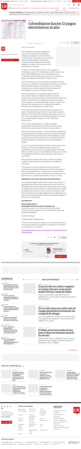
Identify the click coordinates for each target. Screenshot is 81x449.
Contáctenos (56, 416)
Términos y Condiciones (59, 420)
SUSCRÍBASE (76, 1)
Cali (20, 14)
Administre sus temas (8, 60)
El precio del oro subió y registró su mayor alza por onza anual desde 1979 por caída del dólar (56, 289)
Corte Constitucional (70, 12)
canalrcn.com (37, 444)
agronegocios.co (19, 442)
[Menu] (10, 8)
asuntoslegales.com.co (7, 442)
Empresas (20, 418)
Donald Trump (13, 14)
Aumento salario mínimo (57, 12)
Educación (42, 370)
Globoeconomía (44, 420)
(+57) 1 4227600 (5, 416)
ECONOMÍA (19, 8)
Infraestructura (32, 424)
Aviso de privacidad (58, 418)
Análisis (42, 409)
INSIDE (77, 8)
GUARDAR (75, 42)
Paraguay (14, 370)
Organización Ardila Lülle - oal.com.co (74, 442)
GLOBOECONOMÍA (36, 8)
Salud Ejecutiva (44, 429)
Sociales (20, 433)
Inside (41, 424)
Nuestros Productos (58, 414)
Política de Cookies (58, 425)
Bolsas (14, 384)
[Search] (69, 5)
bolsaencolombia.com (59, 442)
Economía (42, 414)
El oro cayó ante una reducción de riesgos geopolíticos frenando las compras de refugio (57, 311)
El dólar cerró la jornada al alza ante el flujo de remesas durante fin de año (56, 333)
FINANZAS (13, 8)
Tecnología (42, 384)
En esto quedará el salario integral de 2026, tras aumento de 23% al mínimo (11, 309)
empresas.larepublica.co (31, 442)
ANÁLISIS (52, 8)
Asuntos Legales (22, 411)
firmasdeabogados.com (45, 442)
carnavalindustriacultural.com (25, 444)
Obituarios (31, 426)
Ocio (41, 426)
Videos (31, 433)
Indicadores (21, 424)
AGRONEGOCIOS (45, 8)
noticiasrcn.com (55, 444)
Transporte (7, 324)
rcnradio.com (46, 444)
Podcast (20, 429)
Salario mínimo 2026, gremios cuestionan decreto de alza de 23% (11, 319)
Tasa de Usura (25, 14)
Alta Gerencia (32, 409)
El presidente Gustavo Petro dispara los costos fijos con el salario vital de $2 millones (11, 287)
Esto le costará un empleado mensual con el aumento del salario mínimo (11, 298)
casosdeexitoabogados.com (8, 444)
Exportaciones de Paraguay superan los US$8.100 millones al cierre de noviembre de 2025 (18, 376)
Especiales (31, 418)
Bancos (6, 337)
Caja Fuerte (32, 411)
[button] (23, 250)
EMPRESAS (25, 8)
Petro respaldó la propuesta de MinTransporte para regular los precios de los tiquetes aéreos (11, 329)
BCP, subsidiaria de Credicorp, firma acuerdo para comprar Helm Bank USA (11, 341)
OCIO (29, 8)
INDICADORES (72, 8)
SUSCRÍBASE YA (60, 256)
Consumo (20, 414)
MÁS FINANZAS (72, 350)
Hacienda (6, 282)
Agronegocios (21, 409)
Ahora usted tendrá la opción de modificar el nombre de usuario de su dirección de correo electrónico (45, 390)
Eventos (42, 418)
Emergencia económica (30, 12)
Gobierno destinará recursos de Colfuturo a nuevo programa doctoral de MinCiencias (45, 375)
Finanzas (20, 420)
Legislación (69, 370)
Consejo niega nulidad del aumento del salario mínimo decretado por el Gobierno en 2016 (73, 375)
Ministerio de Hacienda (43, 12)
